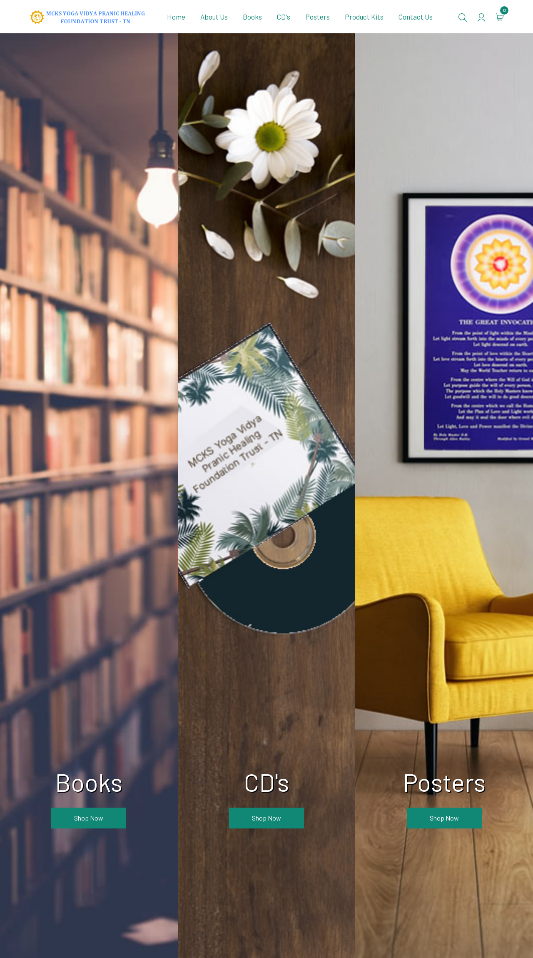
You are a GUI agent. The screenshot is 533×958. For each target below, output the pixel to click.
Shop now (88, 818)
